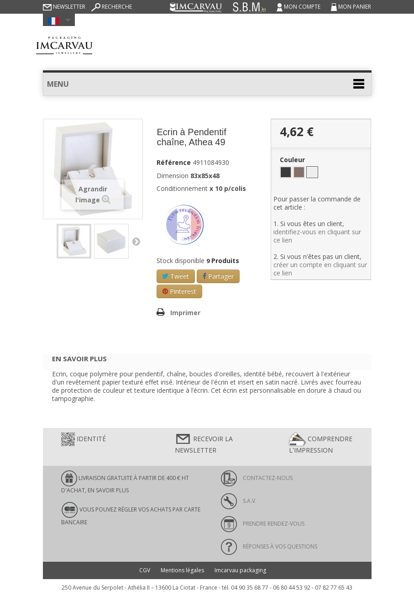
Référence (174, 162)
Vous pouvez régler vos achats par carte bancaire (130, 513)
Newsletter (64, 7)
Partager (218, 276)
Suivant (136, 241)
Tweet (175, 276)
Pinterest (179, 291)
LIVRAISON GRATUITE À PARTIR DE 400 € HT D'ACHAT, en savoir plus (125, 482)
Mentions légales (182, 570)
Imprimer (185, 312)
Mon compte (299, 7)
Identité (83, 439)
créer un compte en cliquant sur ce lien (320, 268)
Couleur (293, 160)
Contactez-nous (257, 478)
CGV (144, 570)
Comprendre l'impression (320, 443)
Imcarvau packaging (240, 570)
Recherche (111, 7)
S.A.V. (239, 501)
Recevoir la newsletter (204, 443)
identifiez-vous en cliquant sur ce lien (317, 235)
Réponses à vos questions (269, 546)
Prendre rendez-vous (262, 523)
